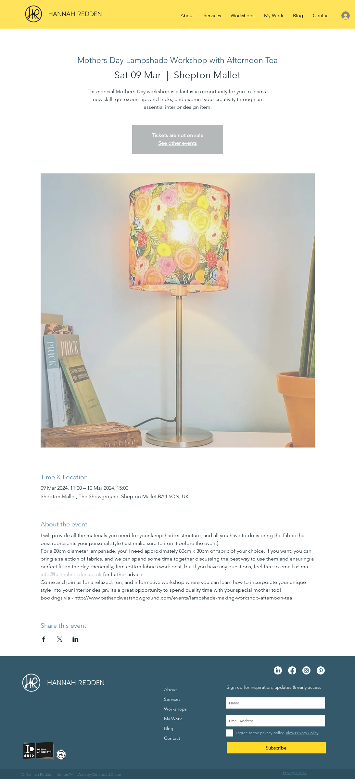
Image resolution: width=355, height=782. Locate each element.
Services (172, 699)
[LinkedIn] (278, 670)
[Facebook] (292, 670)
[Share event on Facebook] (44, 639)
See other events (177, 143)
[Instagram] (306, 670)
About (170, 689)
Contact (172, 738)
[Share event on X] (60, 639)
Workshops (175, 709)
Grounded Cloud (106, 774)
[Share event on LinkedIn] (75, 639)
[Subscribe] (276, 747)
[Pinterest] (321, 670)
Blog (168, 728)
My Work (173, 719)
